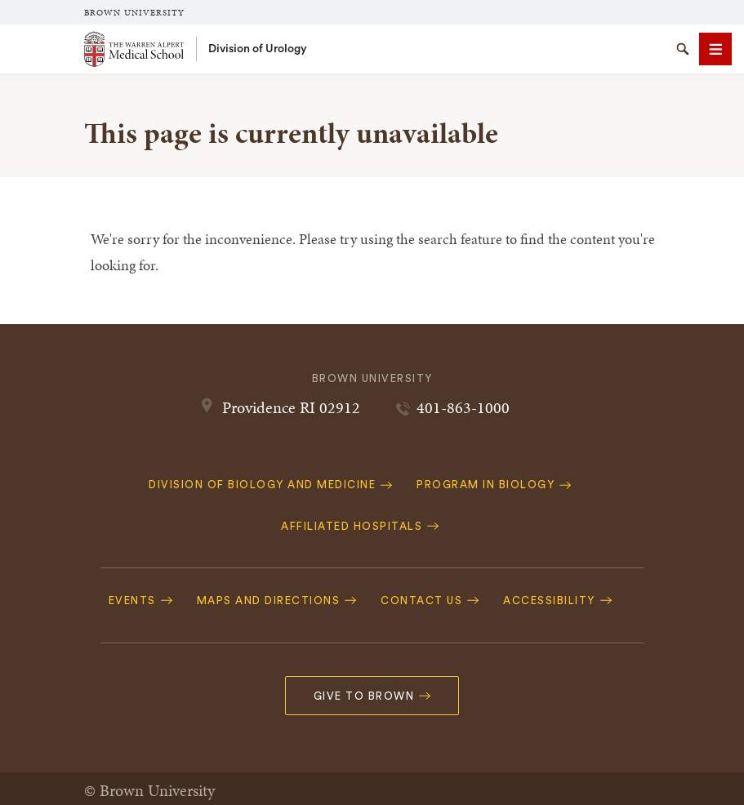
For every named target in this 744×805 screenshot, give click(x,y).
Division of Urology (257, 49)
